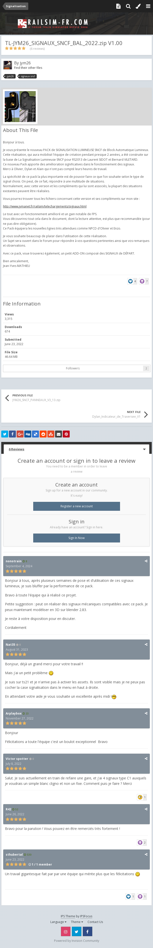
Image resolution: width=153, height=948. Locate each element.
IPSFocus (86, 916)
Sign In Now (76, 538)
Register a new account (77, 506)
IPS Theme (68, 916)
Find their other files (28, 68)
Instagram (65, 931)
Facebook (87, 931)
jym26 (25, 63)
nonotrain (14, 561)
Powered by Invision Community (76, 941)
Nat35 (10, 644)
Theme (77, 922)
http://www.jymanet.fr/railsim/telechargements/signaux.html (45, 206)
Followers (73, 368)
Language (58, 922)
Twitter (76, 931)
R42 (8, 809)
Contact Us (95, 922)
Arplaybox (14, 713)
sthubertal (14, 854)
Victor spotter (17, 759)
